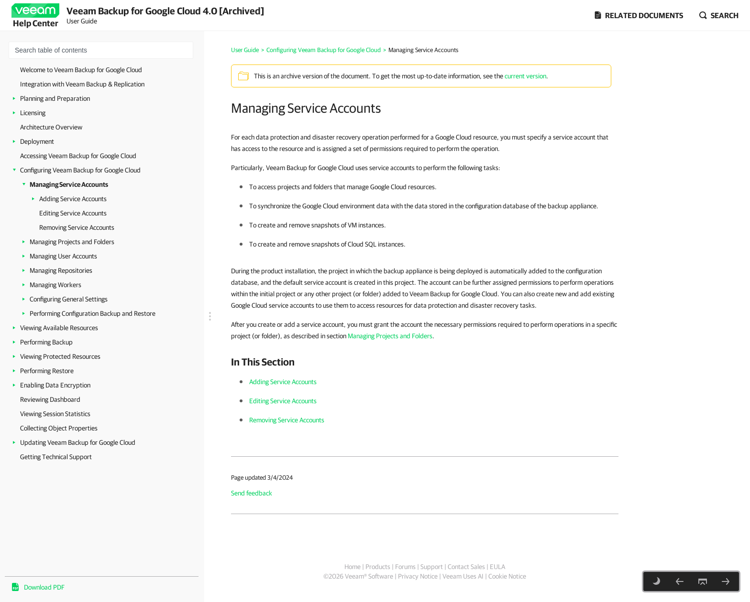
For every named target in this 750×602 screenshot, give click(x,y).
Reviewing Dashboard (50, 399)
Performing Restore (47, 371)
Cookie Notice (507, 576)
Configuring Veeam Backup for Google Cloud (80, 170)
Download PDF (44, 587)
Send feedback (251, 493)
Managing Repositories (61, 270)
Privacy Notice (418, 576)
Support (431, 566)
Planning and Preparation (55, 98)
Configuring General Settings (69, 299)
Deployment (37, 141)
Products (377, 566)
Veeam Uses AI (463, 576)
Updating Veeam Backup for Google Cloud (77, 442)
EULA (497, 566)
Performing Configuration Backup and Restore (92, 313)
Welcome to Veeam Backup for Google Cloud (81, 70)
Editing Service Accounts (73, 213)
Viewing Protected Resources (60, 356)
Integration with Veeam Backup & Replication (82, 84)
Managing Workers (55, 285)
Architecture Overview (51, 127)
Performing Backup (46, 342)
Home (352, 566)
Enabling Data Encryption (55, 385)
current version (525, 76)
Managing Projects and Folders (72, 242)
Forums (405, 566)
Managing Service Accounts (69, 184)
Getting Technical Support (56, 457)
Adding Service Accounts (73, 199)
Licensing (32, 113)
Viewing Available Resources (59, 328)
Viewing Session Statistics (55, 414)
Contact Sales (466, 566)
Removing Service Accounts (76, 227)
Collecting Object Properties (59, 428)
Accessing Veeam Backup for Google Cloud (78, 156)
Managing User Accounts (63, 256)
